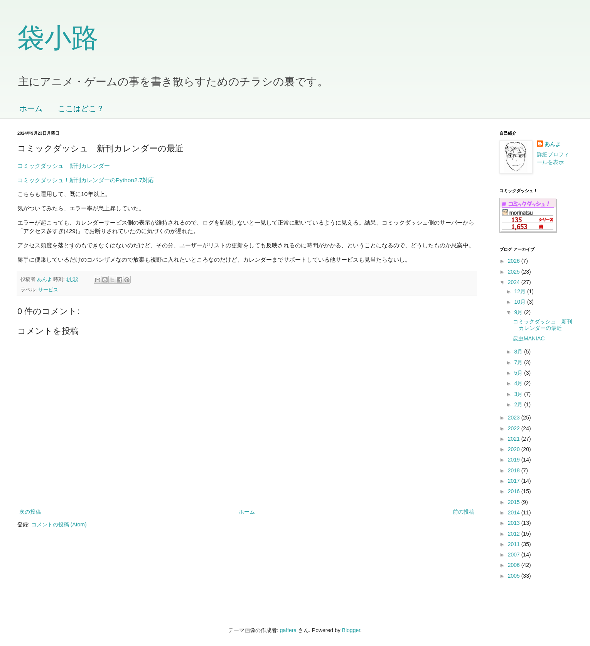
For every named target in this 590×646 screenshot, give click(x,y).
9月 (519, 312)
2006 (514, 565)
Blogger (351, 630)
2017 (514, 481)
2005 (514, 576)
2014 (514, 512)
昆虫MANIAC (528, 338)
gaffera (288, 630)
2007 (514, 554)
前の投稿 (463, 512)
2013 (514, 523)
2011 (514, 544)
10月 (520, 302)
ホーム (30, 108)
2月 (519, 404)
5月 (519, 373)
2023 (514, 417)
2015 (514, 502)
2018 (514, 470)
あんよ (552, 144)
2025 (514, 272)
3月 (519, 394)
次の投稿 (30, 512)
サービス (48, 290)
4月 (519, 383)
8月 (519, 351)
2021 (514, 439)
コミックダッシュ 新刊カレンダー (63, 165)
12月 (520, 291)
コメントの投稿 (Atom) (59, 524)
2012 (514, 534)
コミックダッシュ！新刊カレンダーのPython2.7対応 (85, 180)
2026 (514, 261)
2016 (514, 491)
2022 (514, 428)
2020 (514, 449)
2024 (514, 282)
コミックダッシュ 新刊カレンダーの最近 (542, 324)
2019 (514, 460)
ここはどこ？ (81, 108)
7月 (519, 362)
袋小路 (57, 38)
